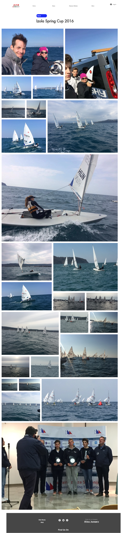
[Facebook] (60, 520)
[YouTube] (63, 520)
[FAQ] (42, 522)
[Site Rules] (42, 520)
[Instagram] (67, 520)
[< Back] (41, 15)
